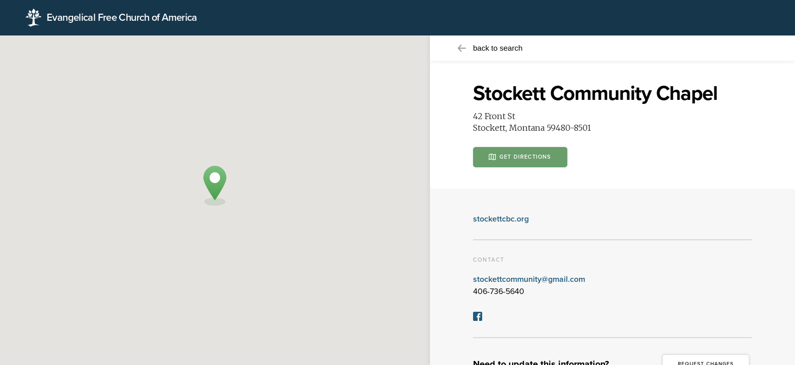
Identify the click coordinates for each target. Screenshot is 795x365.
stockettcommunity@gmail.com (529, 279)
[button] (215, 186)
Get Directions (520, 157)
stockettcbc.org (501, 219)
